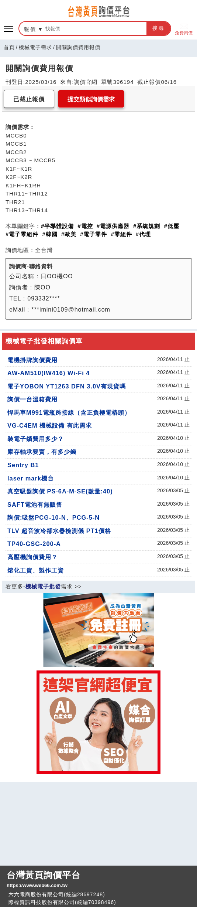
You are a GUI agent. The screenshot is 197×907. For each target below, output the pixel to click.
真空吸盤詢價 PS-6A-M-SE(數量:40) (60, 491)
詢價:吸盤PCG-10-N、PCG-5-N (53, 517)
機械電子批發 (43, 586)
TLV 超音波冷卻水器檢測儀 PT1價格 (59, 530)
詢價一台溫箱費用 (32, 399)
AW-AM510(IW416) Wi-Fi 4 (48, 373)
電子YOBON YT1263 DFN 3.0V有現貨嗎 (66, 386)
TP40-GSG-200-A (34, 543)
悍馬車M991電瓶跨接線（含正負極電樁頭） (69, 412)
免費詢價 (184, 28)
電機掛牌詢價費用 (32, 360)
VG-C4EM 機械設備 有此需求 (49, 425)
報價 (30, 29)
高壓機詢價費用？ (32, 557)
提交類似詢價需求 (91, 99)
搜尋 (158, 28)
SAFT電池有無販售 (34, 504)
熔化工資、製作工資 (35, 570)
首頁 (9, 47)
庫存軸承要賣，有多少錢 (41, 451)
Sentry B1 (23, 465)
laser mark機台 (30, 478)
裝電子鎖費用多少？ (35, 438)
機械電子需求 (35, 47)
